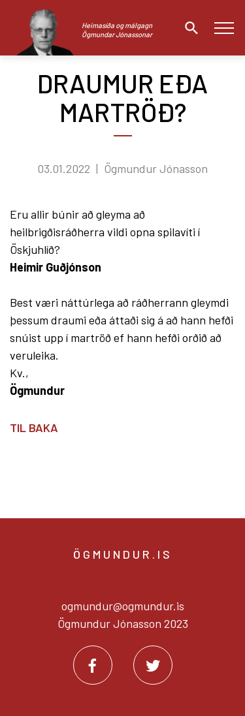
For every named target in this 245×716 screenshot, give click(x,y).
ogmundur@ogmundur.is (122, 606)
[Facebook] (92, 665)
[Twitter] (152, 665)
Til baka (34, 427)
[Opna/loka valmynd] (224, 27)
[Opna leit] (188, 28)
